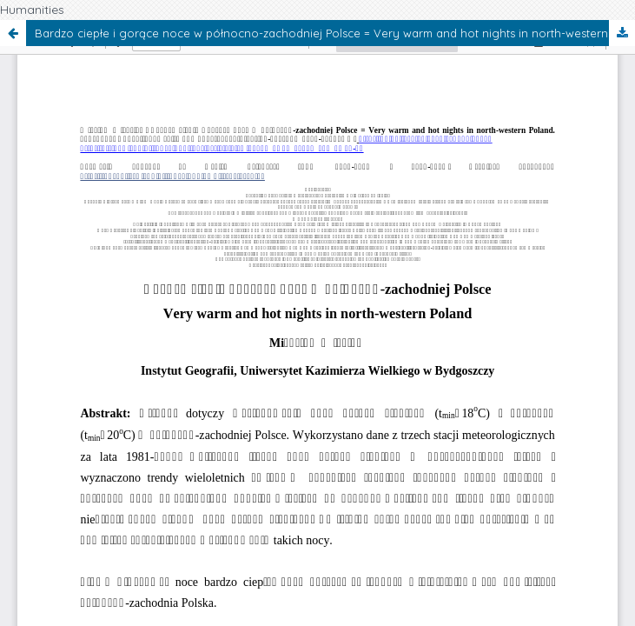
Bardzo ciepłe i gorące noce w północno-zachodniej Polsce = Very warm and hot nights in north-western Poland (335, 33)
